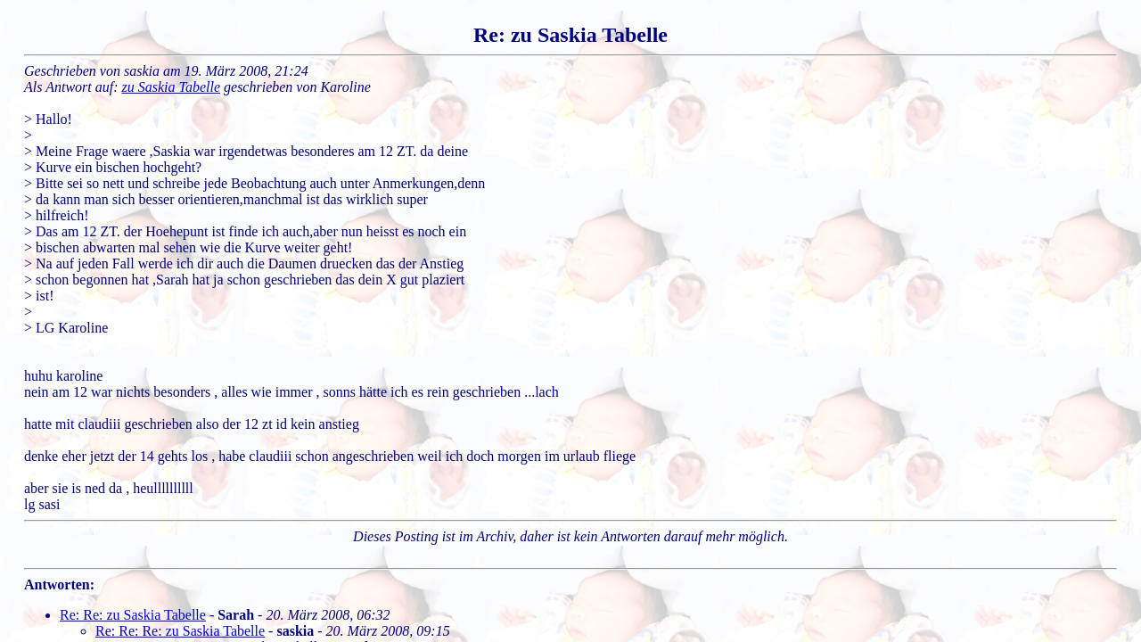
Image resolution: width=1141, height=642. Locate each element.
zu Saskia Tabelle (171, 87)
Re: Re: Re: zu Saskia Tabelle (180, 630)
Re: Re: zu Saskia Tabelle (133, 614)
